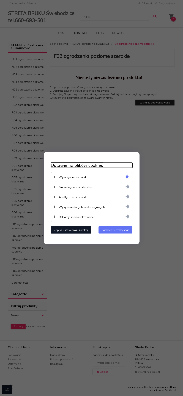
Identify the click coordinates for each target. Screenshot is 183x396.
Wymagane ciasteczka (73, 177)
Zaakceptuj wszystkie (115, 230)
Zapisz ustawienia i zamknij (71, 230)
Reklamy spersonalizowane (76, 217)
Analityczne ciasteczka (73, 197)
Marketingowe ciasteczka (75, 187)
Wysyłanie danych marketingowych (82, 207)
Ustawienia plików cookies (77, 165)
